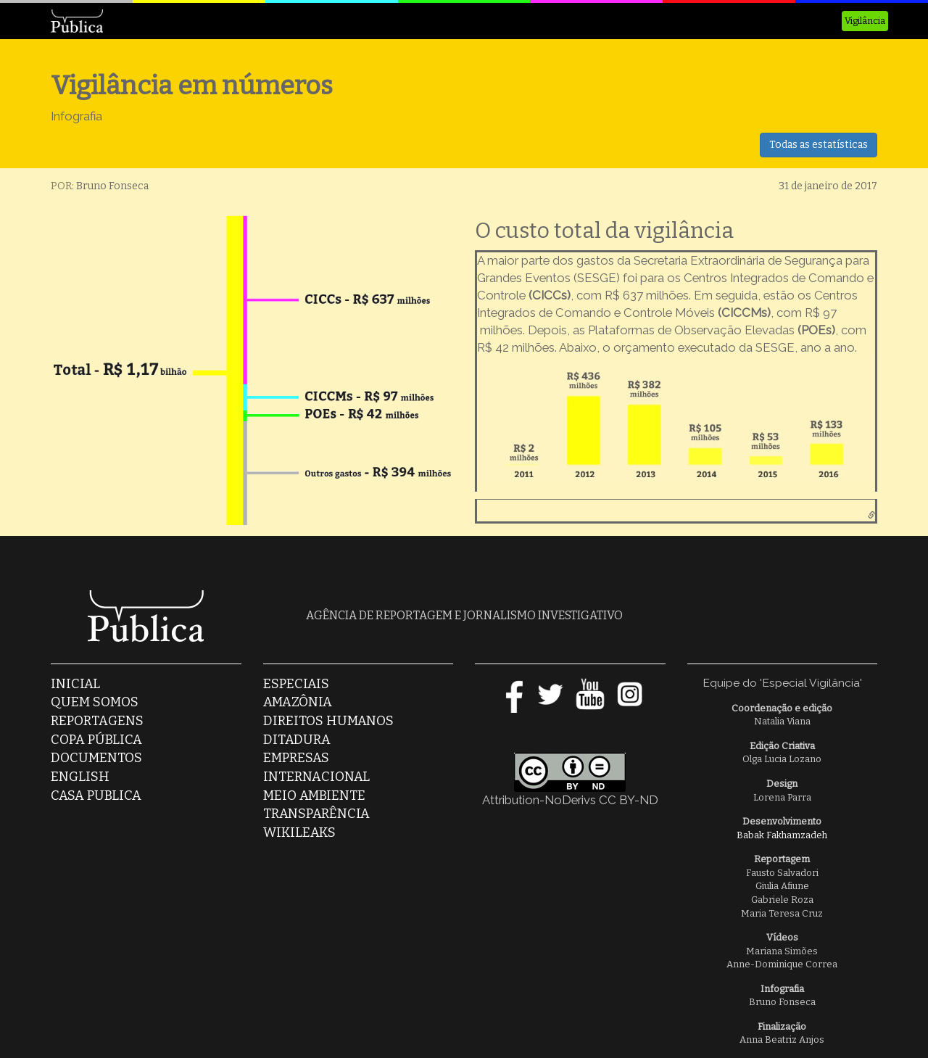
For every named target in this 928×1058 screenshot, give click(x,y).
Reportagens (97, 721)
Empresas (296, 758)
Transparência (316, 814)
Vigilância (865, 20)
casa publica (96, 795)
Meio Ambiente (314, 795)
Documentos (96, 758)
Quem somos (94, 702)
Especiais (296, 684)
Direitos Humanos (328, 721)
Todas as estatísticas (818, 145)
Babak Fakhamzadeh (782, 835)
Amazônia (297, 702)
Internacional (316, 777)
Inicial (75, 684)
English (80, 777)
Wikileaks (299, 832)
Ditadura (297, 740)
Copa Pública (96, 740)
